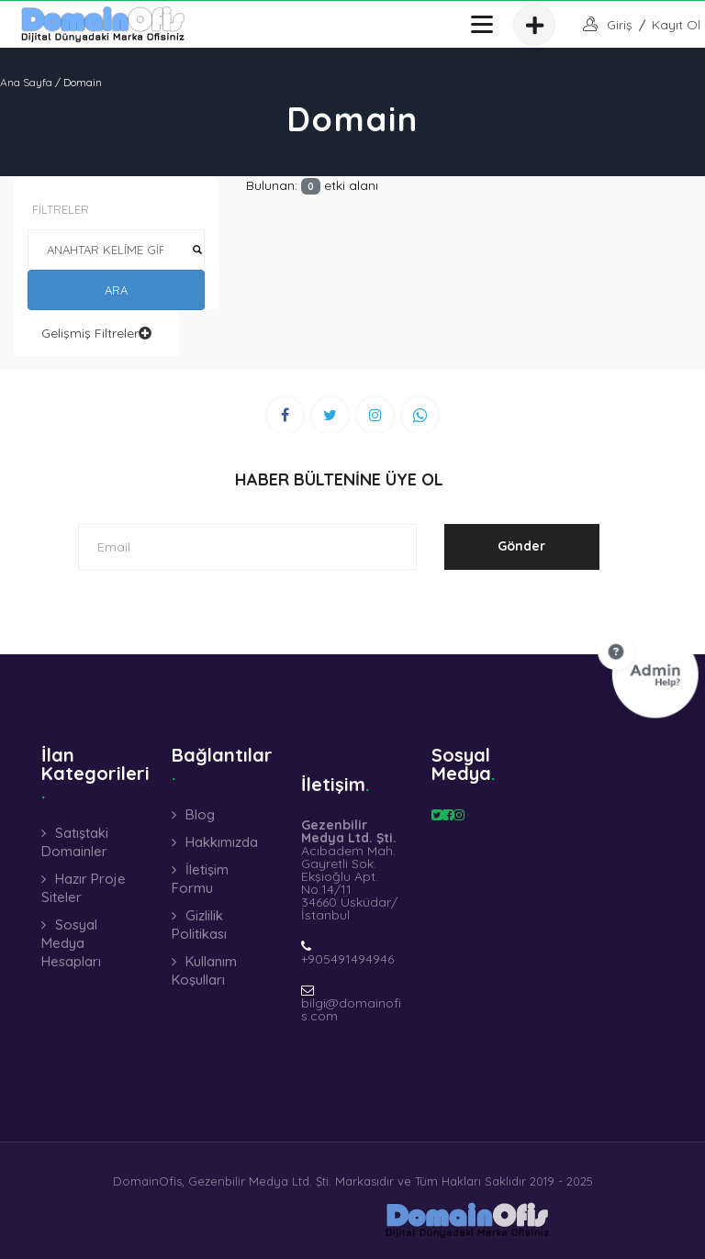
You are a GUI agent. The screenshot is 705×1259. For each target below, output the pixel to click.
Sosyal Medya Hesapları (71, 943)
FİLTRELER (60, 209)
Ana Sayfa (26, 82)
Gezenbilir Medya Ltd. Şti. (259, 1181)
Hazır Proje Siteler (83, 888)
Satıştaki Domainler (74, 842)
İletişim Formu (200, 879)
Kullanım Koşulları (204, 970)
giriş (619, 25)
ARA (116, 290)
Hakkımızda (221, 842)
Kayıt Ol (676, 25)
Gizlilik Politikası (199, 924)
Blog (200, 814)
